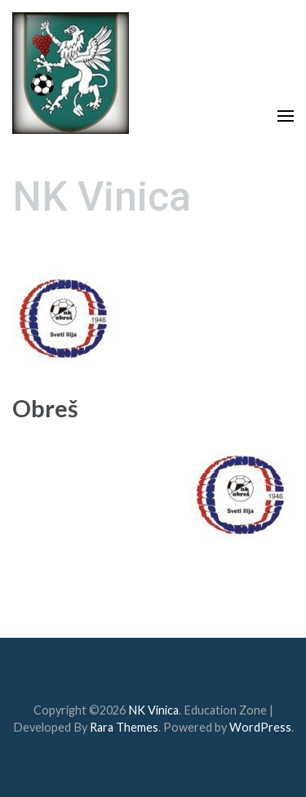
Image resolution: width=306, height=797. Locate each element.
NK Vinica (101, 196)
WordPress (260, 727)
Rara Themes (124, 727)
